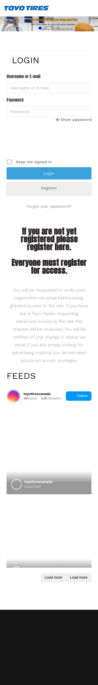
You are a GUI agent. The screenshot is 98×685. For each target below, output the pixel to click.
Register (49, 188)
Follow (79, 396)
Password (15, 100)
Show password (76, 119)
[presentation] (46, 145)
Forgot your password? (49, 206)
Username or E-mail (23, 76)
